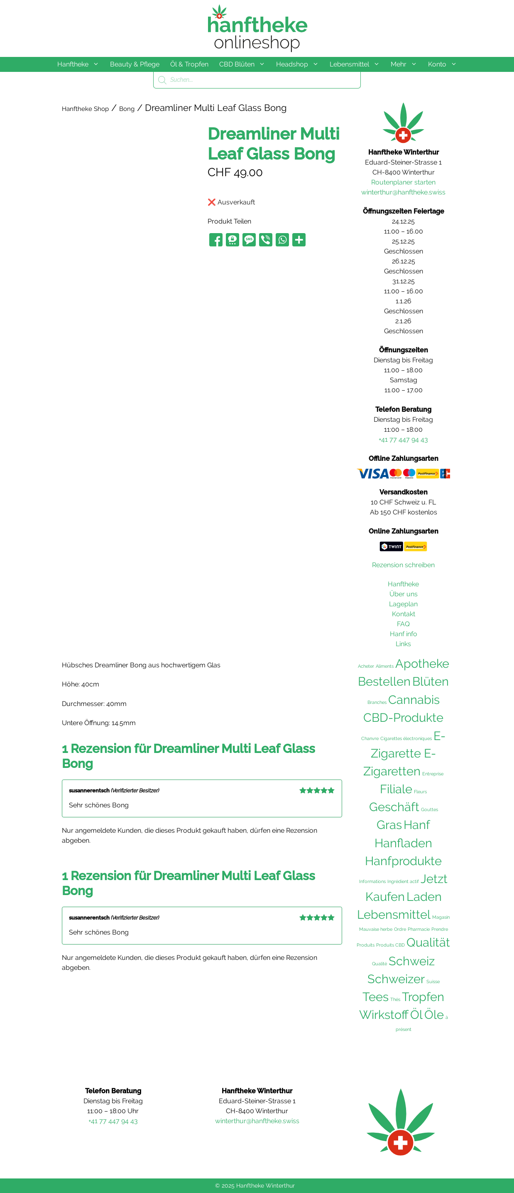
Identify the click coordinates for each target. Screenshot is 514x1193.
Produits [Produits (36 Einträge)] (365, 944)
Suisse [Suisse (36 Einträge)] (433, 981)
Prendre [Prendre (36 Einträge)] (439, 929)
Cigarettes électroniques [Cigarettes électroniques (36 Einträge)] (406, 738)
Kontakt (403, 614)
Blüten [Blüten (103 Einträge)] (430, 681)
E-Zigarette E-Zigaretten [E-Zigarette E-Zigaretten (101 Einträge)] (404, 754)
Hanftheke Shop (85, 109)
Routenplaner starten (403, 182)
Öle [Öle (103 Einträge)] (434, 1015)
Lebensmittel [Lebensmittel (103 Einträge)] (394, 915)
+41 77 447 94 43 (403, 439)
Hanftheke (81, 64)
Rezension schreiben (403, 565)
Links (403, 644)
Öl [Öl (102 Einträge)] (416, 1015)
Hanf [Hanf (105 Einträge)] (417, 824)
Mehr (407, 64)
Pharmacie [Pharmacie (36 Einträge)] (419, 929)
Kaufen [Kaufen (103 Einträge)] (385, 897)
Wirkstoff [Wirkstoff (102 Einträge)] (384, 1015)
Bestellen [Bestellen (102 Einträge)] (384, 681)
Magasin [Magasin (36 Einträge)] (441, 917)
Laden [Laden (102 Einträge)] (424, 897)
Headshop (300, 64)
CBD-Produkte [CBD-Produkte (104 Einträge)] (403, 718)
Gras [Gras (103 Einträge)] (389, 825)
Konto (445, 64)
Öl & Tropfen (189, 64)
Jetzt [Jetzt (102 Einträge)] (434, 879)
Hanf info (403, 634)
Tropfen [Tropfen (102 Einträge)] (423, 997)
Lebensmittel (357, 64)
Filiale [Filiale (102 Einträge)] (396, 789)
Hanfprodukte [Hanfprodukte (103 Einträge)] (403, 861)
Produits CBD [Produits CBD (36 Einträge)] (390, 944)
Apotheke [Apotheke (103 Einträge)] (422, 664)
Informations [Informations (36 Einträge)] (372, 881)
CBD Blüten (245, 64)
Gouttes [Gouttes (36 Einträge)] (429, 809)
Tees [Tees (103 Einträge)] (375, 997)
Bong (127, 109)
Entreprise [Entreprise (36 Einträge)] (432, 773)
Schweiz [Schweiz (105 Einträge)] (412, 961)
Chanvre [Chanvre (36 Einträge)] (370, 738)
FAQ (403, 624)
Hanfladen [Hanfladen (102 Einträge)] (403, 843)
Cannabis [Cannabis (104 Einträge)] (414, 700)
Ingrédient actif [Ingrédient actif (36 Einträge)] (403, 881)
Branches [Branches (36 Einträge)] (377, 702)
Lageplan (403, 604)
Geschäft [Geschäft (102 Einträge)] (394, 807)
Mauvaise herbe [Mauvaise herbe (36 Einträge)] (375, 929)
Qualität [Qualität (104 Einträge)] (428, 942)
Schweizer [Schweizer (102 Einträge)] (396, 979)
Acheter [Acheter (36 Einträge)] (366, 666)
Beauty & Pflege (134, 64)
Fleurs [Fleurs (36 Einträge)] (420, 791)
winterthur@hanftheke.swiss (403, 192)
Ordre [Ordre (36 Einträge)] (400, 929)
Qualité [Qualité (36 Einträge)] (379, 963)
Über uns (403, 594)
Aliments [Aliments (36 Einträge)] (385, 666)
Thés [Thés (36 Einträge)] (395, 999)
